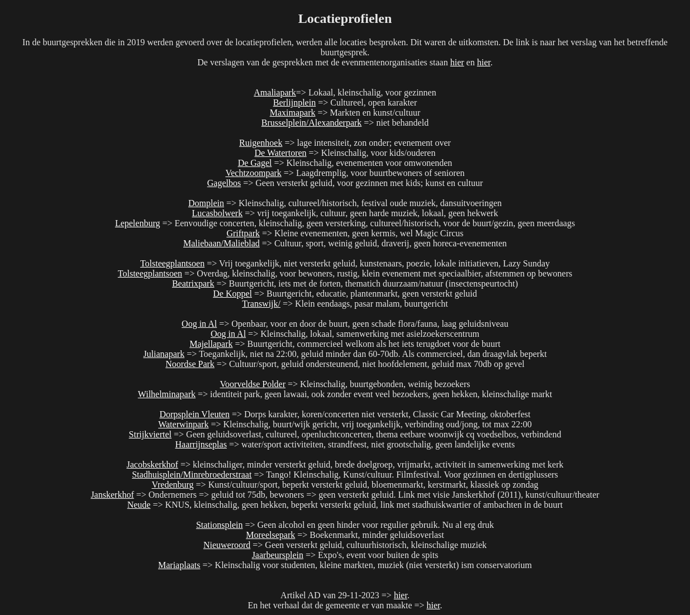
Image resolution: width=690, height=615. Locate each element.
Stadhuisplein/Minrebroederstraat (191, 474)
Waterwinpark (183, 424)
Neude (139, 504)
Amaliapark (275, 92)
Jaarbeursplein (277, 555)
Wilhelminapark (167, 394)
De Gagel (255, 163)
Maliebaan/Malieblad (221, 243)
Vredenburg (172, 484)
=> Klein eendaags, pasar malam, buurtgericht (364, 303)
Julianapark (163, 354)
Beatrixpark (193, 283)
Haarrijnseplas (200, 444)
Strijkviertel (150, 434)
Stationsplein (219, 525)
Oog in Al (199, 323)
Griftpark (243, 233)
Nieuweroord (226, 545)
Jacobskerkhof (152, 464)
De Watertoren (281, 153)
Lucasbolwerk (217, 213)
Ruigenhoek (260, 142)
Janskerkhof (112, 494)
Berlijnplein (294, 102)
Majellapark (210, 344)
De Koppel (232, 293)
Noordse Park (190, 364)
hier (457, 62)
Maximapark (293, 112)
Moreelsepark (270, 535)
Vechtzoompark (253, 173)
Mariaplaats (179, 565)
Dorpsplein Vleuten (194, 414)
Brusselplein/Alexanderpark (311, 122)
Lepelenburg (137, 223)
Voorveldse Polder (252, 384)
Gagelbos (224, 183)
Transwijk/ (261, 303)
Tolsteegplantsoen (172, 263)
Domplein (206, 203)
